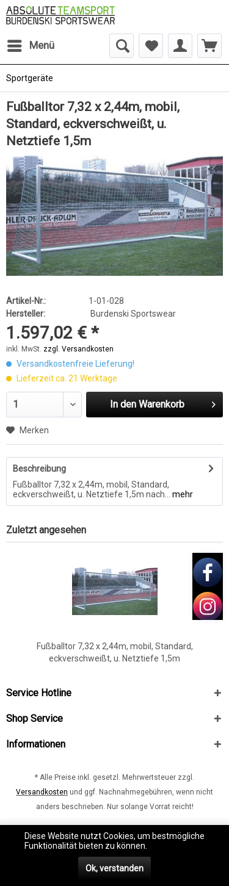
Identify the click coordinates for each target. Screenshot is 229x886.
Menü (30, 43)
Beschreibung (39, 469)
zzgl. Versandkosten (78, 349)
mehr (181, 494)
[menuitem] (30, 46)
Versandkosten (42, 792)
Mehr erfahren (177, 846)
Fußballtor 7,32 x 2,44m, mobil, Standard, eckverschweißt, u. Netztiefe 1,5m (115, 652)
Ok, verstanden (114, 868)
